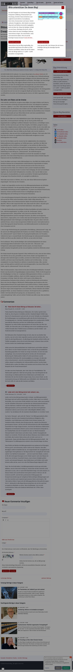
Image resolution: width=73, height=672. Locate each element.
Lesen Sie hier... (28, 37)
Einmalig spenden (43, 42)
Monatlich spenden (14, 42)
